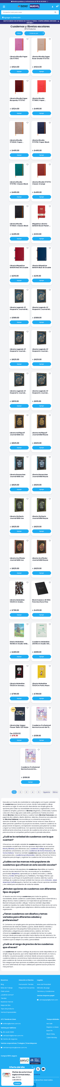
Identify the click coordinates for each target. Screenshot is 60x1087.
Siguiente (46, 792)
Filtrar (19, 33)
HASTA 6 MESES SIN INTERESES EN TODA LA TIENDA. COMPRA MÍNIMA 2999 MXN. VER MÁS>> (30, 22)
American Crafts (9, 882)
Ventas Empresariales (8, 1012)
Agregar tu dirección (11, 17)
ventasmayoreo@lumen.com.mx (15, 1048)
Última (55, 792)
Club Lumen (5, 991)
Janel (55, 880)
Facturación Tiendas (26, 984)
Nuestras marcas (7, 1002)
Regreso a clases (53, 1027)
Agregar (19, 71)
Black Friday (51, 1034)
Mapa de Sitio (5, 1005)
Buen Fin (50, 1031)
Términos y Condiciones (45, 991)
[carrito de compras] (57, 7)
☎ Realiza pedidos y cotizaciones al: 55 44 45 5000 (28, 1)
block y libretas (8, 849)
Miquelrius (15, 874)
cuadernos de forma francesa (40, 851)
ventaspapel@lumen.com (48, 1000)
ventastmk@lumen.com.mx (13, 1036)
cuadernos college (37, 849)
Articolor (48, 880)
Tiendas (3, 998)
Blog (2, 984)
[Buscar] (55, 12)
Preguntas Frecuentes (27, 988)
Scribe (11, 876)
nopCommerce (34, 1074)
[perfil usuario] (52, 7)
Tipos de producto (7, 1009)
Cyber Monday (52, 1037)
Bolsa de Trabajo (7, 988)
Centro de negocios (10, 1039)
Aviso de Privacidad (44, 984)
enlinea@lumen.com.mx (12, 1024)
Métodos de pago (43, 988)
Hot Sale (49, 1024)
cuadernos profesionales (25, 855)
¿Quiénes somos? (7, 995)
